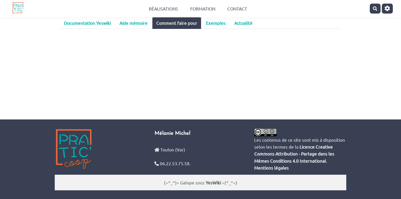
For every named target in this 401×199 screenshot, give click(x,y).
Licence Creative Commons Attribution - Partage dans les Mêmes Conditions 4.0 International (294, 153)
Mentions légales (271, 167)
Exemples (216, 23)
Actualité (243, 23)
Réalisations (163, 8)
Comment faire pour (176, 23)
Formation (202, 8)
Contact (237, 8)
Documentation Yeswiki (87, 23)
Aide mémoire (133, 23)
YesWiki (213, 182)
